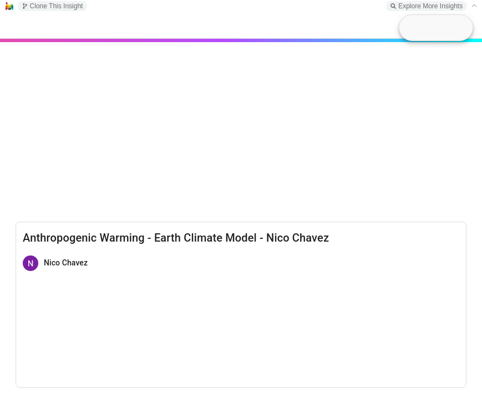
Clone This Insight (52, 6)
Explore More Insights (426, 6)
